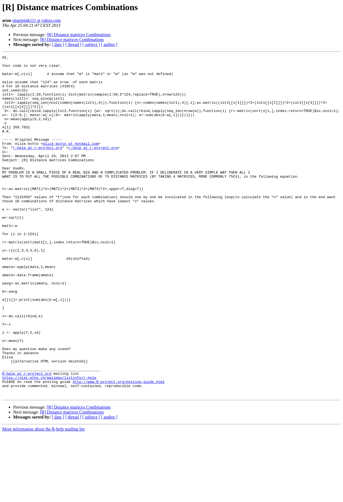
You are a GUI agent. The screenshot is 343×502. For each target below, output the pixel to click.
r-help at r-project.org (37, 166)
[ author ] (109, 44)
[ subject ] (91, 44)
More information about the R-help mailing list (43, 497)
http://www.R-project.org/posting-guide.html (118, 447)
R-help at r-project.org (26, 437)
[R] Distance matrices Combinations (79, 34)
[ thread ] (73, 44)
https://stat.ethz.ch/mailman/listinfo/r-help (49, 442)
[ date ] (58, 44)
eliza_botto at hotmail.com (70, 161)
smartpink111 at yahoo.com (36, 20)
